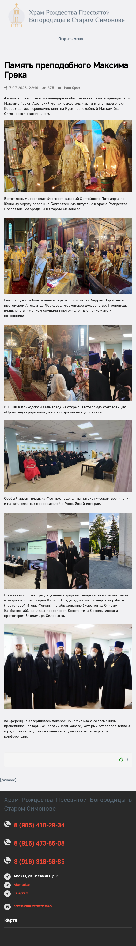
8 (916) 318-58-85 (39, 862)
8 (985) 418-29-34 (39, 826)
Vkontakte (22, 885)
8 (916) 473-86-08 (39, 844)
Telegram (21, 893)
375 (48, 88)
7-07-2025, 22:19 (21, 88)
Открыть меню (68, 39)
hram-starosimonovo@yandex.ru (33, 906)
